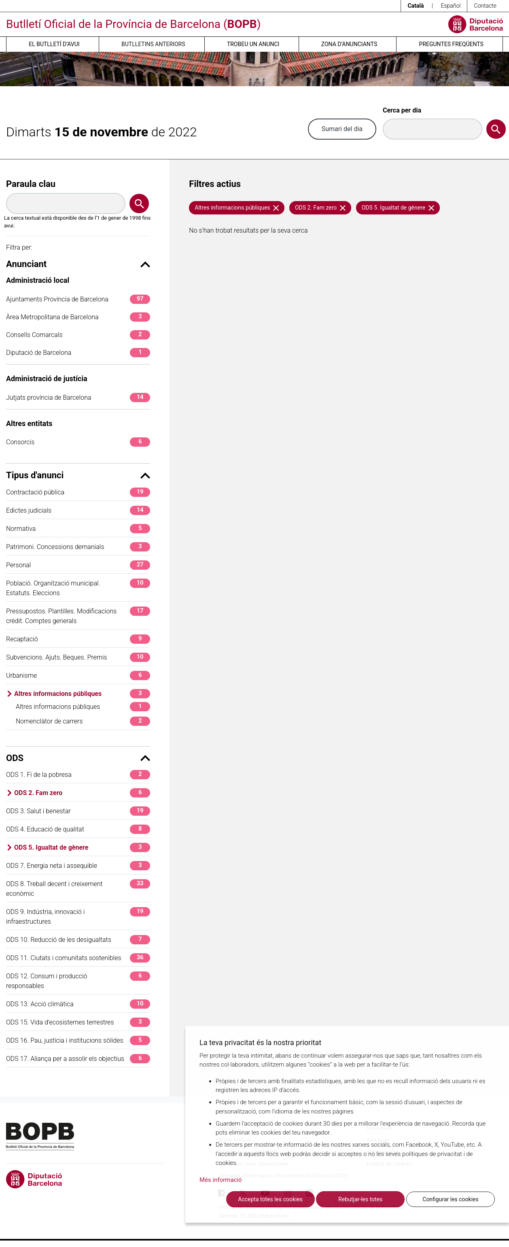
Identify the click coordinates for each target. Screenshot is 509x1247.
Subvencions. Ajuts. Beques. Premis (78, 657)
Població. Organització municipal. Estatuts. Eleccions (78, 588)
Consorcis (78, 442)
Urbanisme (78, 675)
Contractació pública (78, 492)
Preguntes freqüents (451, 44)
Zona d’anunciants (349, 44)
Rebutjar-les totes (360, 1199)
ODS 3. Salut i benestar (78, 811)
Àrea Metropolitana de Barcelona (78, 317)
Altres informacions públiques (82, 693)
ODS (78, 758)
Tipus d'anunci (78, 475)
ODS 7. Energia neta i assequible (78, 865)
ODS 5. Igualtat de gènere (82, 847)
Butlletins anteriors (153, 44)
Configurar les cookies (450, 1199)
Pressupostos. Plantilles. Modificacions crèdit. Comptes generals (78, 616)
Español (450, 5)
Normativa (78, 528)
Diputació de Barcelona (78, 352)
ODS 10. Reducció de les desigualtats (78, 939)
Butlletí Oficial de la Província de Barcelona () (133, 24)
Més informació (220, 1179)
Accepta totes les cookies (270, 1199)
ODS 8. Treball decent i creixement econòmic (78, 888)
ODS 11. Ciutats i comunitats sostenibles (78, 958)
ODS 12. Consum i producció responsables (78, 980)
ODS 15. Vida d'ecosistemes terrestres (78, 1022)
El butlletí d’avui (54, 44)
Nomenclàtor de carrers (83, 721)
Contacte (485, 5)
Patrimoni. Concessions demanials (78, 546)
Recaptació (78, 639)
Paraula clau (30, 184)
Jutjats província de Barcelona (78, 397)
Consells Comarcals (78, 334)
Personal (78, 565)
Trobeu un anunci (253, 44)
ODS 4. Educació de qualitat (78, 829)
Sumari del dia (342, 129)
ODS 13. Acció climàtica (78, 1004)
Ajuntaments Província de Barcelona (78, 299)
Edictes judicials (78, 510)
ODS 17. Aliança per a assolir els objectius (78, 1058)
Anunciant (78, 264)
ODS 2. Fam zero (82, 792)
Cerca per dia (402, 110)
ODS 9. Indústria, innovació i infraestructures (78, 916)
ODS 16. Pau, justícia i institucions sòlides (78, 1040)
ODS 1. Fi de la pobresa (78, 774)
